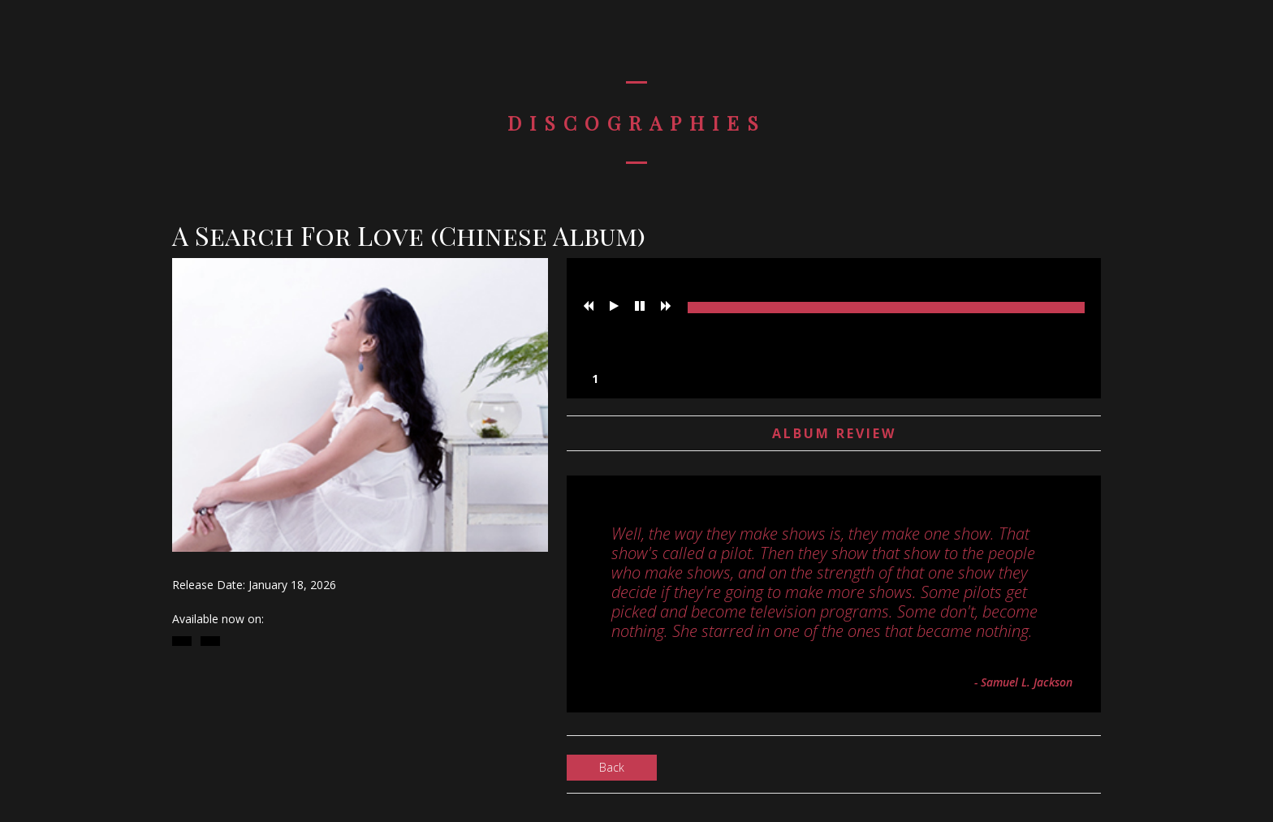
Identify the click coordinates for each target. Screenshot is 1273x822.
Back (611, 767)
